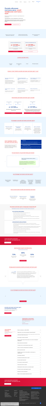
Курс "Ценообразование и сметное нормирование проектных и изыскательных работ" (23, 397)
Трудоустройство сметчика (8, 394)
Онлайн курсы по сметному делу (35, 395)
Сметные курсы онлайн (34, 391)
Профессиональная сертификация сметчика (8, 393)
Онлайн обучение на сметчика (35, 396)
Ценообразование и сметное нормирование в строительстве (23, 389)
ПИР (14, 392)
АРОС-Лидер (15, 393)
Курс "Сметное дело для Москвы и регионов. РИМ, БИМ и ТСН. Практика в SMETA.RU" (24, 395)
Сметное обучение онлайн (34, 394)
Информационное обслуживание (7, 391)
